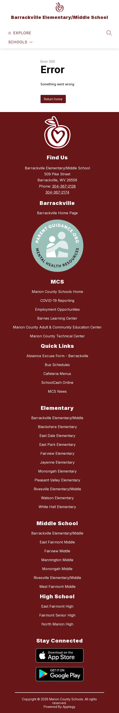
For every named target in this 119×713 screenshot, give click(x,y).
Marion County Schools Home (57, 291)
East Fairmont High (57, 606)
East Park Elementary (57, 444)
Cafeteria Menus (57, 373)
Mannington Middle (57, 560)
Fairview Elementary (57, 453)
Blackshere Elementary (57, 427)
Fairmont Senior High (57, 615)
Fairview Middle (57, 551)
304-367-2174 (57, 192)
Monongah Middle (57, 569)
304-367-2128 (64, 186)
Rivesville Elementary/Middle (57, 489)
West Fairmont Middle (57, 586)
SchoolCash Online (57, 382)
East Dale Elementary (57, 435)
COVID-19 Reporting (57, 300)
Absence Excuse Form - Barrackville (57, 356)
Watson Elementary (57, 498)
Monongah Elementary (57, 471)
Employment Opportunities (57, 309)
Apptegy (69, 707)
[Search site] (109, 33)
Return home (53, 99)
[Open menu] (19, 33)
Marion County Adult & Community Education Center (57, 327)
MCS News (57, 391)
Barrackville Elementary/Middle (57, 418)
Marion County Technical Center (57, 336)
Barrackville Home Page (57, 213)
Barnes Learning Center (57, 318)
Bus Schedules (57, 365)
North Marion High (57, 624)
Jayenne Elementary (57, 462)
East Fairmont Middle (57, 542)
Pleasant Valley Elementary (57, 480)
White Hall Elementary (57, 507)
